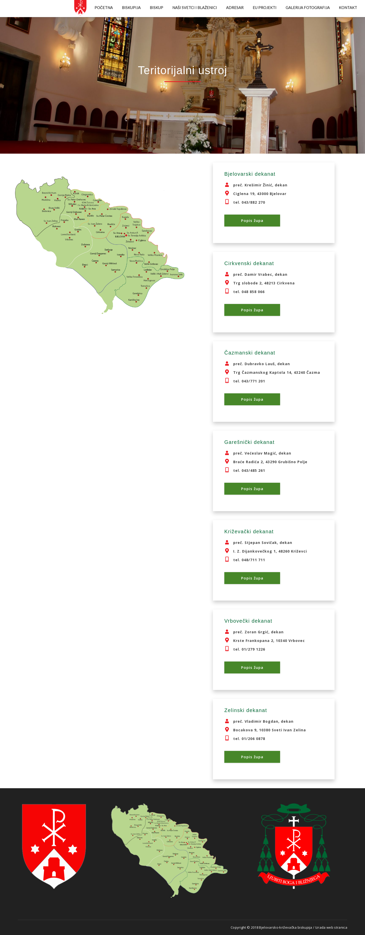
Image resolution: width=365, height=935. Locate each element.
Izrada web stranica (331, 927)
